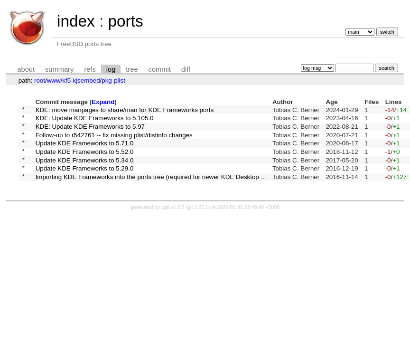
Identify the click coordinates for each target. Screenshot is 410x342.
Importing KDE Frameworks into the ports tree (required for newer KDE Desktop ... (151, 188)
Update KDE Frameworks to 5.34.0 (85, 169)
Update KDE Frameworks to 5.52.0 (85, 159)
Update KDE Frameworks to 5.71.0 (85, 149)
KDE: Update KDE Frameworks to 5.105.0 (95, 120)
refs (89, 69)
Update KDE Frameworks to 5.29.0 (85, 179)
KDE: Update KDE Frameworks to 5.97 (90, 129)
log (111, 69)
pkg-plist (113, 80)
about (26, 69)
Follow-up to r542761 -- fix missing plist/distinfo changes (114, 139)
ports (125, 21)
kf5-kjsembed (81, 80)
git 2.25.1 (197, 220)
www (54, 80)
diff (185, 69)
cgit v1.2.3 (173, 220)
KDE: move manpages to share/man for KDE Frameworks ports (125, 110)
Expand (103, 101)
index (76, 21)
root (39, 80)
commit (160, 69)
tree (132, 69)
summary (59, 69)
